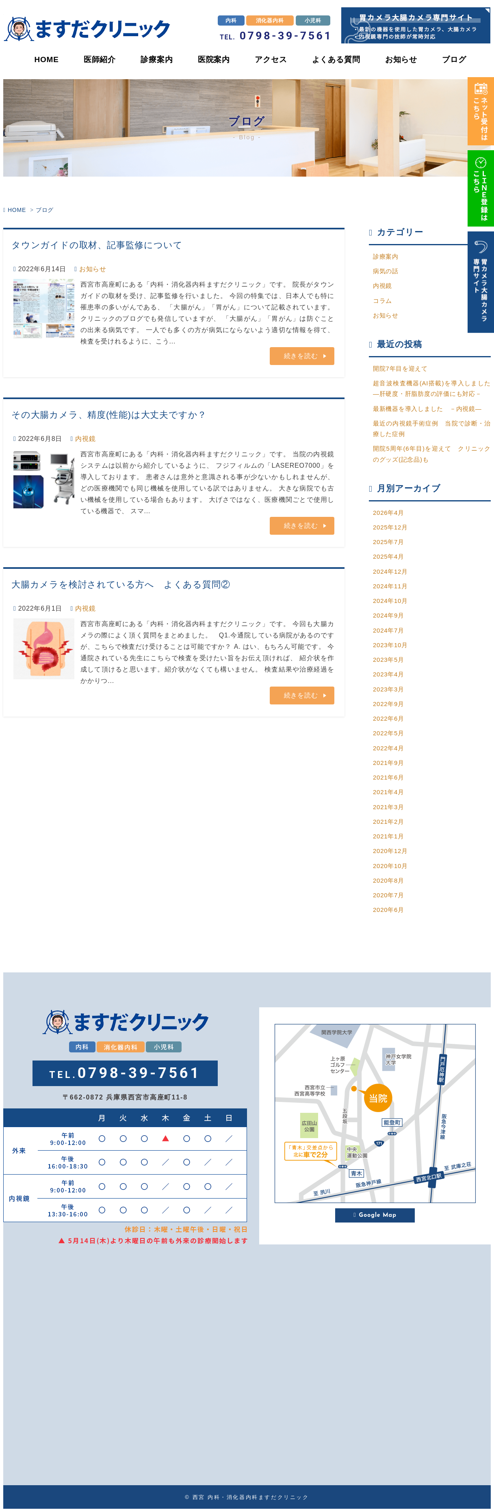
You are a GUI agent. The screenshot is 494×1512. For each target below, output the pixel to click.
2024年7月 (388, 630)
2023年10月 (390, 645)
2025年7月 (388, 541)
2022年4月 (388, 748)
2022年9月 (388, 703)
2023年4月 (388, 674)
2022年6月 (388, 718)
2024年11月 (390, 586)
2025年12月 (390, 527)
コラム (382, 300)
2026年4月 (388, 512)
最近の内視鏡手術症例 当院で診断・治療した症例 (432, 428)
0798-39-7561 (276, 35)
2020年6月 (388, 909)
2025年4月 (388, 556)
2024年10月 (390, 600)
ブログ (454, 59)
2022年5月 (388, 733)
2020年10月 (390, 865)
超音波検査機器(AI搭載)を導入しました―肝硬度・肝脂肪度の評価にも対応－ (432, 388)
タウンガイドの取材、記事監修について (96, 245)
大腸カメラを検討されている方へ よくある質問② (120, 585)
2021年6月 (388, 777)
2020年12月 (390, 850)
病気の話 (386, 271)
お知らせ (401, 59)
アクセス (271, 59)
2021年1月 (388, 836)
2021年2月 (388, 821)
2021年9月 (388, 762)
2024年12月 (390, 571)
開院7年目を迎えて (400, 368)
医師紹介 (100, 59)
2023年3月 (388, 689)
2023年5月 (388, 659)
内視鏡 (85, 439)
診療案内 (157, 59)
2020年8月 (388, 880)
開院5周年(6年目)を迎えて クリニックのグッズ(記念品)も (432, 453)
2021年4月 (388, 791)
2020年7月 (388, 895)
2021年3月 (388, 807)
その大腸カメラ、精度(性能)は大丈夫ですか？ (109, 415)
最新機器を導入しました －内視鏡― (427, 408)
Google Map (375, 1215)
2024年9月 (388, 615)
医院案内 (214, 59)
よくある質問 (336, 59)
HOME (46, 59)
